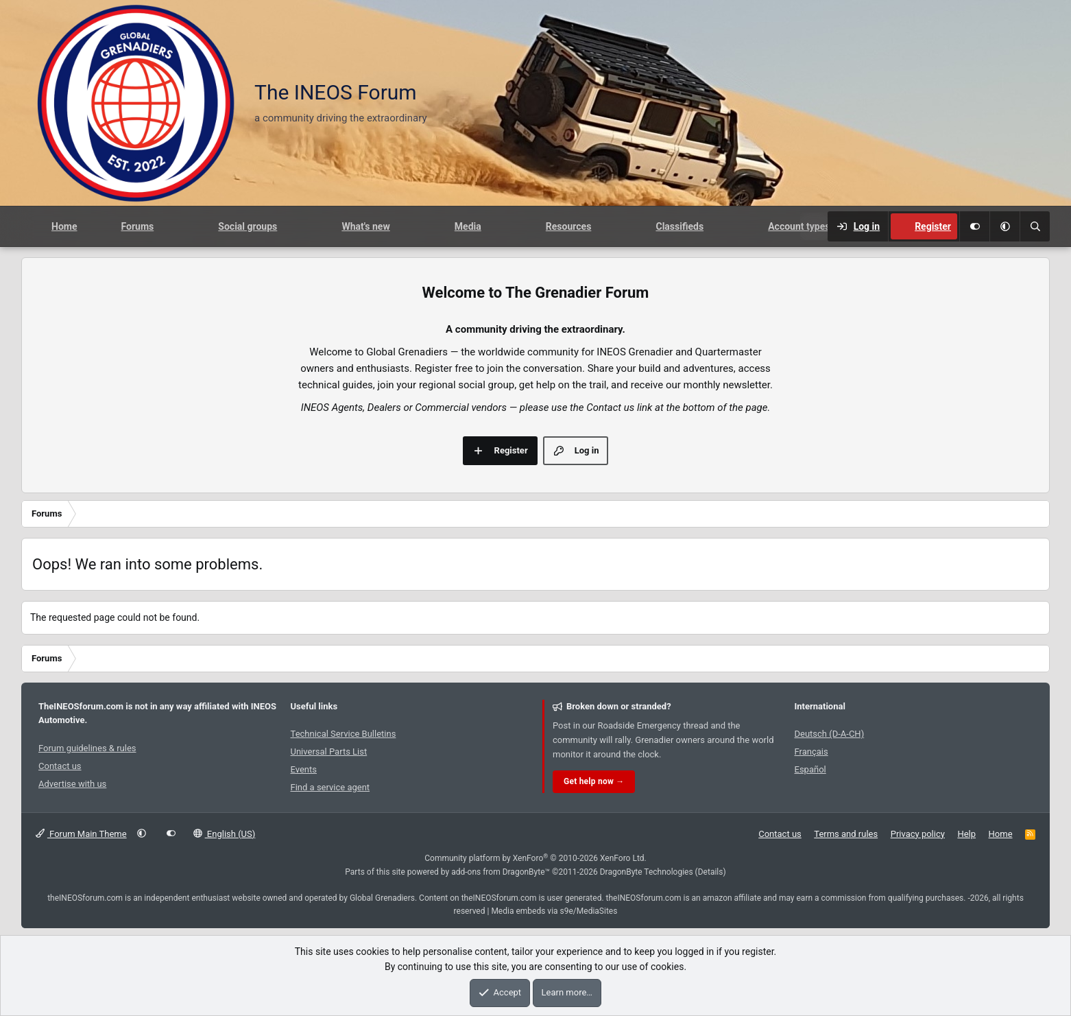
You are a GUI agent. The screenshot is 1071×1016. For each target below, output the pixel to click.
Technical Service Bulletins (343, 734)
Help (966, 834)
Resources (569, 226)
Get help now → (594, 781)
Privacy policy (918, 834)
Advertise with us (72, 784)
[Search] (1035, 226)
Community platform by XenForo (535, 858)
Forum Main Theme (81, 834)
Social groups (247, 226)
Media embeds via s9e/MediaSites (554, 911)
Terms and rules (846, 834)
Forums (137, 226)
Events (304, 769)
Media (468, 226)
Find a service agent (330, 787)
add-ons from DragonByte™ (500, 872)
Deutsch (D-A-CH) (830, 734)
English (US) (224, 834)
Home (64, 226)
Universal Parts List (329, 751)
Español (810, 769)
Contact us (60, 766)
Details (710, 872)
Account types (799, 226)
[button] (1004, 226)
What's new (365, 226)
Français (811, 751)
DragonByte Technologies (646, 872)
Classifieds (679, 226)
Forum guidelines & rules (87, 748)
